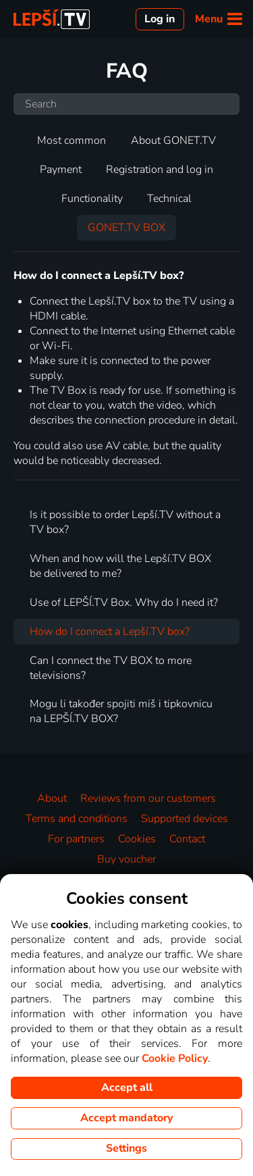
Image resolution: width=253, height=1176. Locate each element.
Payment (61, 169)
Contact (187, 839)
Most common (71, 140)
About (52, 798)
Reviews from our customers (148, 798)
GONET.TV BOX (126, 227)
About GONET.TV (173, 140)
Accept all (126, 1087)
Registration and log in (159, 169)
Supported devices (184, 818)
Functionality (92, 198)
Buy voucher (126, 859)
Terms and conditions (77, 818)
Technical (169, 198)
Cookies (137, 839)
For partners (76, 839)
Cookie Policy (175, 1058)
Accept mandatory (126, 1117)
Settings (126, 1148)
